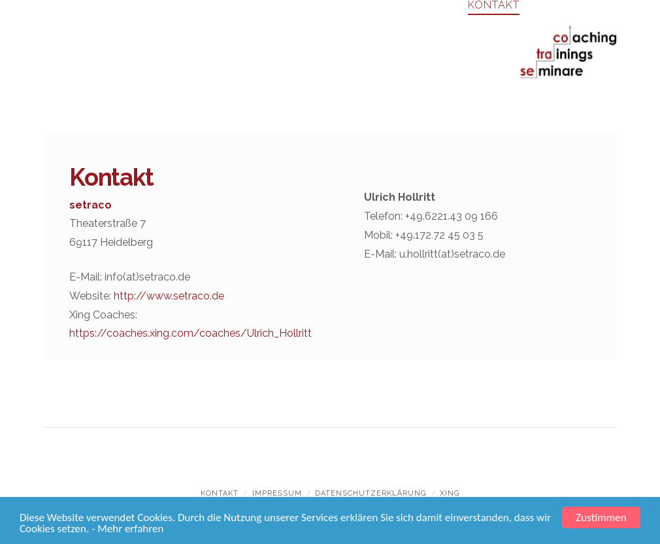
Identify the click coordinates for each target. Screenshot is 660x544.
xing (449, 493)
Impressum (277, 493)
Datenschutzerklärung (370, 493)
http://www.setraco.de (169, 296)
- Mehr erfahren (127, 529)
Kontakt (220, 493)
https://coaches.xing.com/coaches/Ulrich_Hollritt (190, 333)
